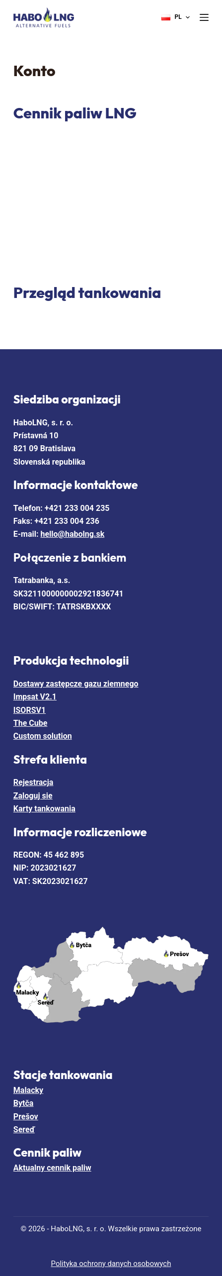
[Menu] (204, 17)
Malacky (28, 1090)
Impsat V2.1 (35, 696)
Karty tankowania (44, 808)
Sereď (24, 1129)
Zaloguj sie (33, 795)
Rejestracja (33, 782)
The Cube (30, 723)
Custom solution (42, 736)
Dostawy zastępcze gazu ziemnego (76, 683)
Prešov (25, 1116)
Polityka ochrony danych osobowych (111, 1263)
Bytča (23, 1103)
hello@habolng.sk (73, 534)
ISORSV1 (29, 710)
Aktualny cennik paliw (52, 1168)
